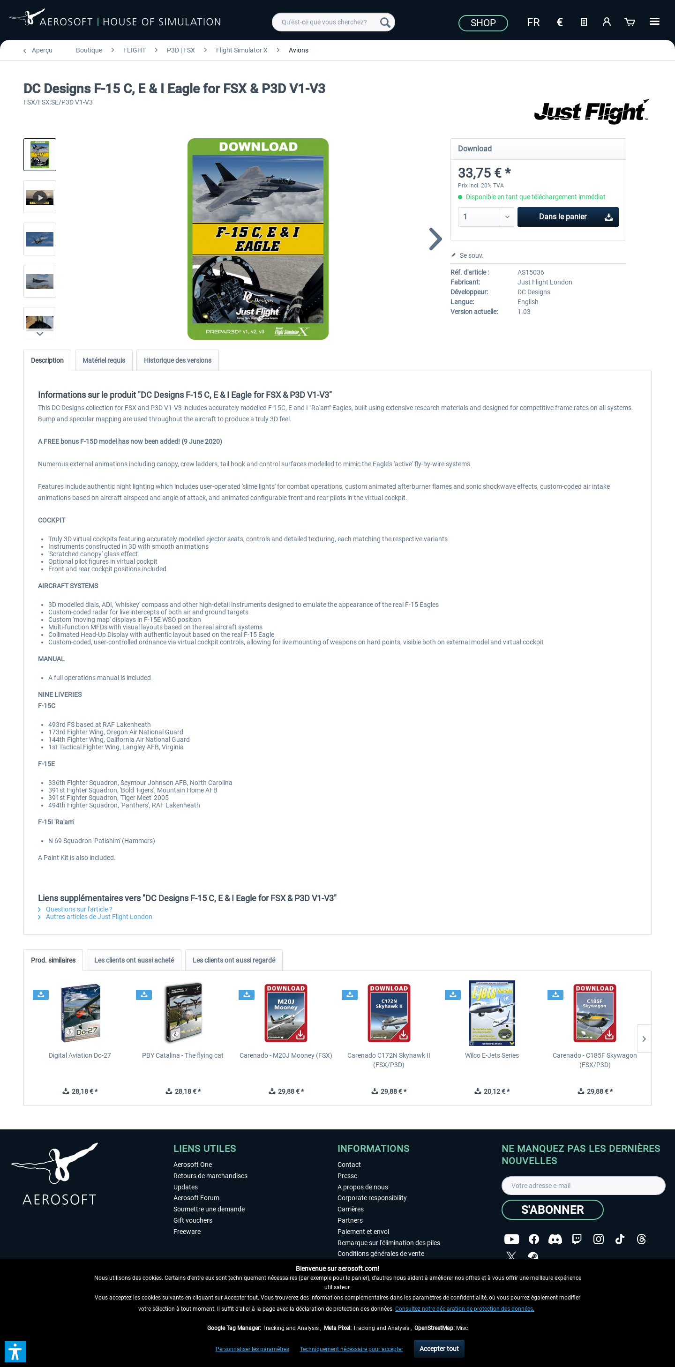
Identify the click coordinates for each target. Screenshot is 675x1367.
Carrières (351, 1209)
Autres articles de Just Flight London (95, 916)
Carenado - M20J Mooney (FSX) (286, 1055)
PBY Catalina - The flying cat (183, 1055)
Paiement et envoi (363, 1231)
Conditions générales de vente (381, 1253)
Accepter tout (439, 1348)
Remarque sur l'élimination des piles (389, 1243)
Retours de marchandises (210, 1176)
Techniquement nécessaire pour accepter (351, 1349)
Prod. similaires (53, 960)
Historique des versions (177, 360)
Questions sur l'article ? (75, 909)
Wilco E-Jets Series (492, 1055)
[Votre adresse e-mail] (584, 1185)
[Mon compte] (607, 21)
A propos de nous (363, 1187)
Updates (185, 1187)
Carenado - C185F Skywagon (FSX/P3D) (595, 1060)
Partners (350, 1220)
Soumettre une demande (209, 1209)
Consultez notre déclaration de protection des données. (464, 1309)
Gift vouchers (192, 1220)
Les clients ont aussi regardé (234, 960)
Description (47, 360)
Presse (347, 1176)
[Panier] (630, 21)
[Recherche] (385, 22)
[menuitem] (333, 22)
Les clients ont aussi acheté (134, 960)
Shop (483, 23)
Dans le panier (576, 215)
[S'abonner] (553, 1210)
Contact (349, 1164)
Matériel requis (103, 360)
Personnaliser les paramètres (252, 1349)
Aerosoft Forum (196, 1198)
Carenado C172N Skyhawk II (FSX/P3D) (388, 1060)
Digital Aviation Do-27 (80, 1055)
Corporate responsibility (372, 1198)
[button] (15, 1351)
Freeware (187, 1231)
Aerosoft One (192, 1164)
